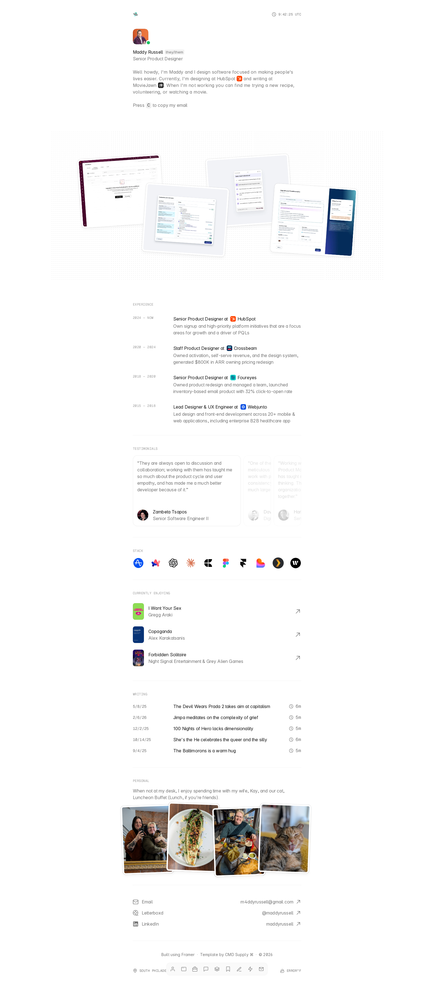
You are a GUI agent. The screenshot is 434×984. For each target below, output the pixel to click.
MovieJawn (144, 85)
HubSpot (226, 78)
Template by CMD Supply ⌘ (227, 954)
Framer (188, 954)
